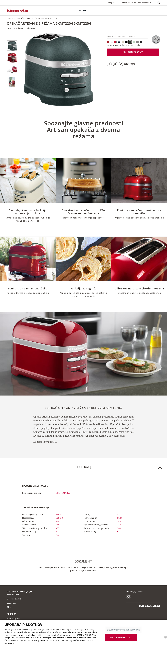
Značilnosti (18, 28)
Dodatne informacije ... (45, 441)
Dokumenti (30, 28)
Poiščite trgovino (13, 618)
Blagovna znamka (14, 599)
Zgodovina (11, 603)
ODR (9, 607)
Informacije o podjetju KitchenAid (136, 3)
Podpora (112, 3)
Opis (9, 28)
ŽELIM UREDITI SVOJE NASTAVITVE (123, 631)
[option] (12, 45)
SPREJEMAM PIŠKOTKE (121, 639)
